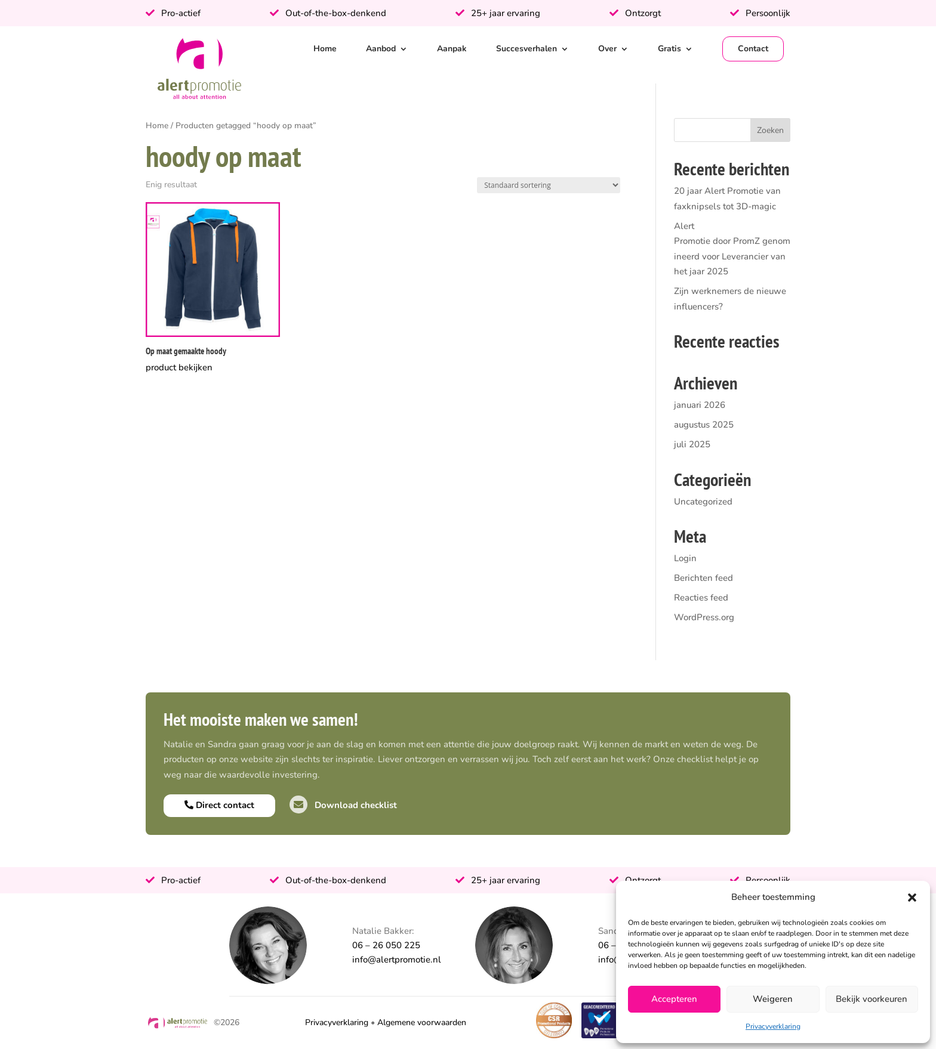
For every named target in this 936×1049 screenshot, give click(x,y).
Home (325, 48)
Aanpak (452, 48)
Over (607, 48)
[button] (912, 897)
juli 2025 (692, 444)
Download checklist (343, 805)
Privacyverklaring (773, 1026)
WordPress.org (704, 617)
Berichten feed (703, 578)
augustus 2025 (704, 425)
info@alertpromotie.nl (396, 960)
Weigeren (773, 999)
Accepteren (674, 999)
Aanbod (381, 48)
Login (685, 558)
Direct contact (219, 805)
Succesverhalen (526, 48)
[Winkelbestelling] (548, 185)
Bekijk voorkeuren (871, 999)
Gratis (669, 48)
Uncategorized (703, 502)
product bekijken (179, 367)
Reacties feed (701, 598)
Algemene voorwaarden (421, 1022)
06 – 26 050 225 (386, 945)
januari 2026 (699, 405)
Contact (753, 48)
